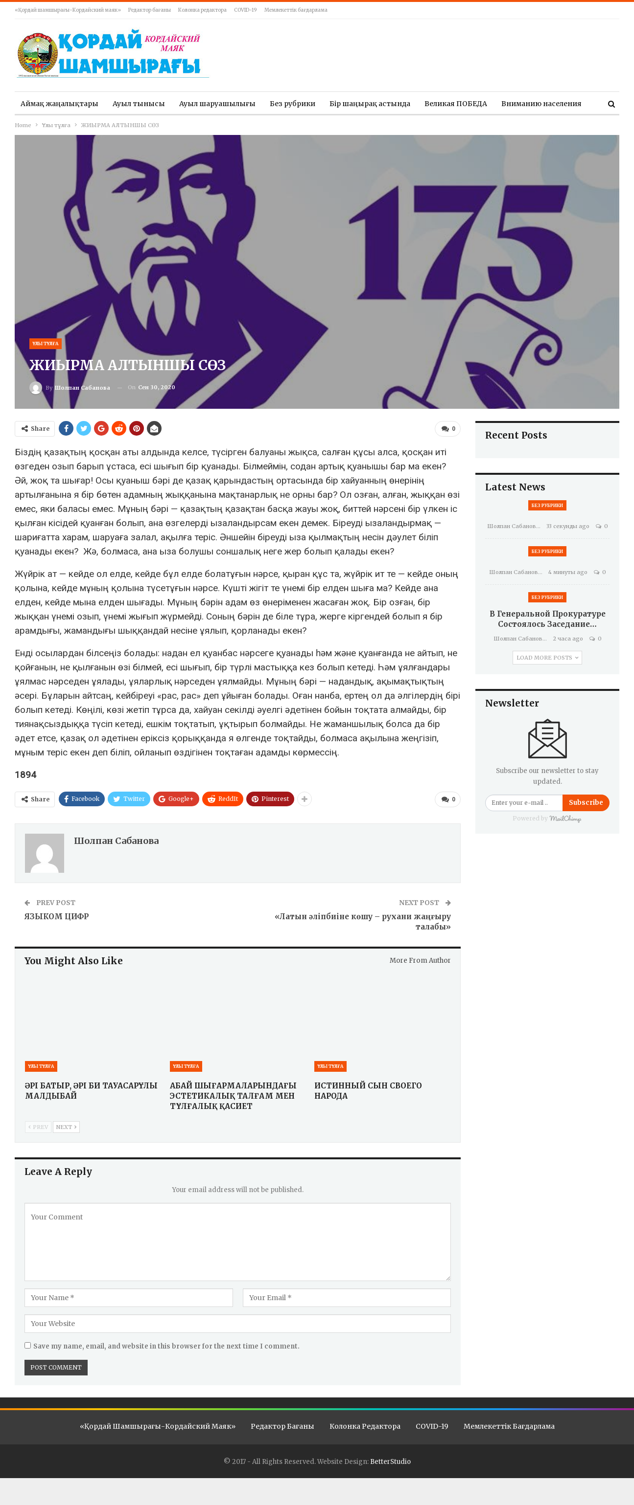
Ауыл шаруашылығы (217, 103)
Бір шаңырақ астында (369, 103)
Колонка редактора (202, 10)
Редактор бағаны (149, 10)
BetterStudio (390, 1461)
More (510, 103)
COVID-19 (245, 10)
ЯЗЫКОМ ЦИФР (56, 916)
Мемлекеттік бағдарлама (296, 10)
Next (66, 1126)
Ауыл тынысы (139, 103)
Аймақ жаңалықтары (59, 103)
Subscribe (586, 802)
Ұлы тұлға (45, 343)
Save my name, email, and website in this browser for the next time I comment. (166, 1346)
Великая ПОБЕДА (455, 103)
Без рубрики (292, 103)
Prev (38, 1126)
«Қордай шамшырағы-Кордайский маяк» (68, 10)
